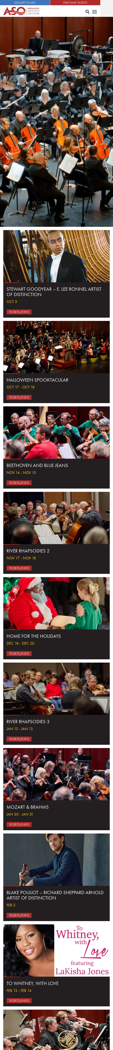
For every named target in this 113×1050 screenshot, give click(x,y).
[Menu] (107, 12)
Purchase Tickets (85, 2)
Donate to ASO (28, 2)
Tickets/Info (19, 312)
